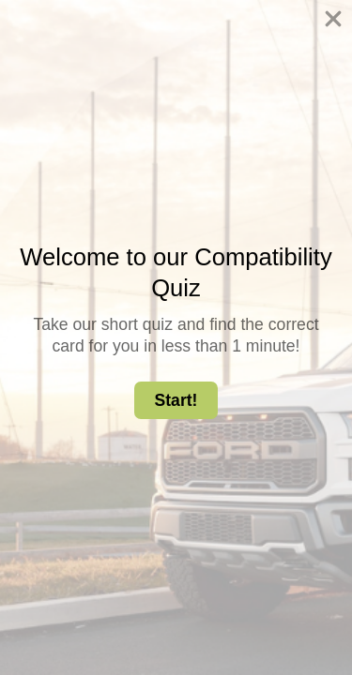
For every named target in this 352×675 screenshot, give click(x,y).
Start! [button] (176, 400)
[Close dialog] (328, 23)
